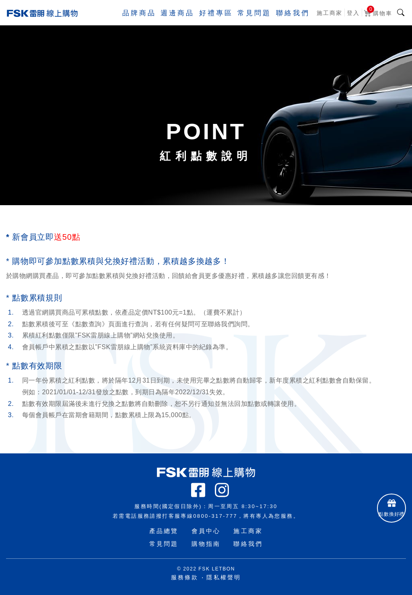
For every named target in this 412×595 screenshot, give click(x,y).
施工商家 (329, 22)
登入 (353, 22)
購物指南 (206, 543)
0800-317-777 (215, 516)
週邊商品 (171, 22)
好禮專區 (211, 22)
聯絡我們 (292, 22)
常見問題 (251, 22)
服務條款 (185, 577)
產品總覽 (164, 530)
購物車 (378, 20)
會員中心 (206, 530)
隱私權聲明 (223, 577)
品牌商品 (131, 22)
